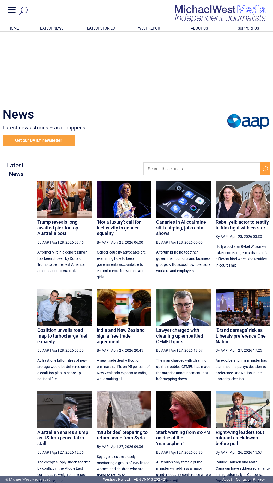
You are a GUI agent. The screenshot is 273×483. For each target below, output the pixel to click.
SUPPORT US (248, 28)
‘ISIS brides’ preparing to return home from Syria (122, 366)
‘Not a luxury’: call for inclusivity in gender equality (119, 159)
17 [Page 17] (241, 434)
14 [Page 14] (201, 434)
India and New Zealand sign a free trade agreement (121, 267)
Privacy (259, 479)
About (227, 479)
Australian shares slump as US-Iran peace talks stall (62, 369)
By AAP (43, 174)
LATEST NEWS (51, 28)
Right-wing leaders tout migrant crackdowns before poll (240, 369)
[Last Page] (264, 434)
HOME (13, 28)
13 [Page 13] (188, 434)
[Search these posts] (201, 100)
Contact (242, 479)
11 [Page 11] (162, 434)
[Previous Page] (149, 434)
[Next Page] (252, 434)
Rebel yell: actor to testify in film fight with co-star (242, 156)
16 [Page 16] (228, 434)
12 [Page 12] (175, 434)
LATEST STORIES (101, 28)
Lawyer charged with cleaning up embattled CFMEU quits (179, 267)
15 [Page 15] (214, 434)
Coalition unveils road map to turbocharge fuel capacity (62, 267)
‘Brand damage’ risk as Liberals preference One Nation (241, 267)
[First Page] (138, 434)
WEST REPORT (150, 28)
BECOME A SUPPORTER (247, 452)
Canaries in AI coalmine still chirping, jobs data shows (181, 159)
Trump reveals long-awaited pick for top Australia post (58, 159)
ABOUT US (199, 28)
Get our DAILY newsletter (38, 71)
